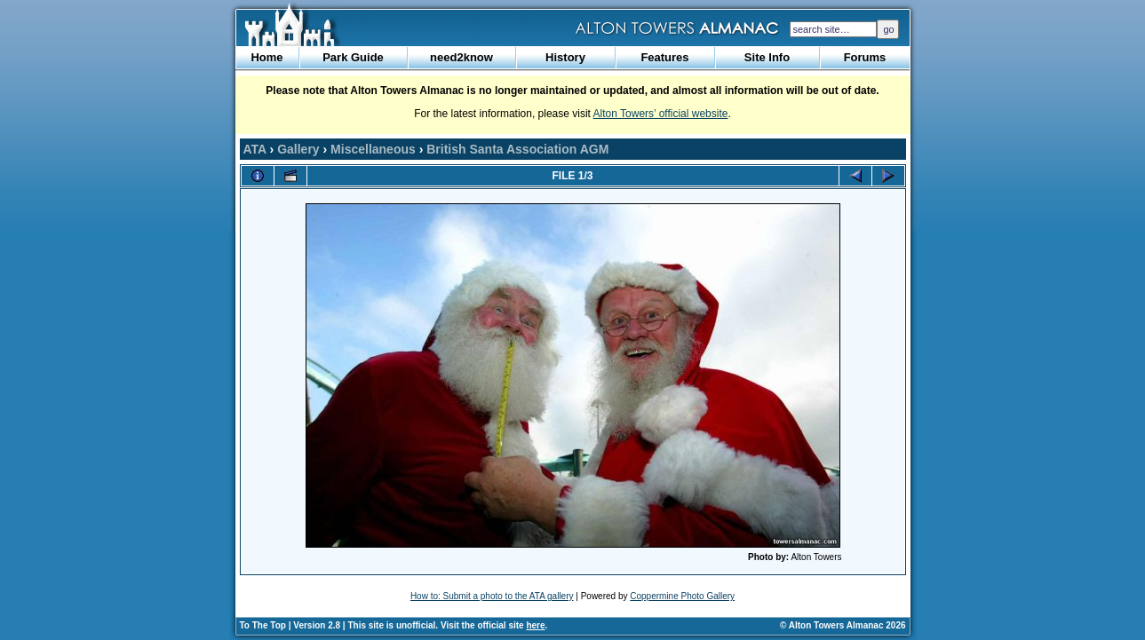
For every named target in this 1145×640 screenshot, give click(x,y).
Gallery (298, 149)
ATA (254, 149)
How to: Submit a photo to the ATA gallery (492, 596)
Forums (865, 57)
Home (266, 57)
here (535, 625)
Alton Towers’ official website (660, 113)
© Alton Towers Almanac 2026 (842, 625)
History (565, 57)
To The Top (263, 625)
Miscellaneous (373, 149)
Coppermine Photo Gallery (682, 596)
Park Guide (353, 57)
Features (664, 57)
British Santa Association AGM (517, 149)
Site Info (767, 57)
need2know (461, 57)
